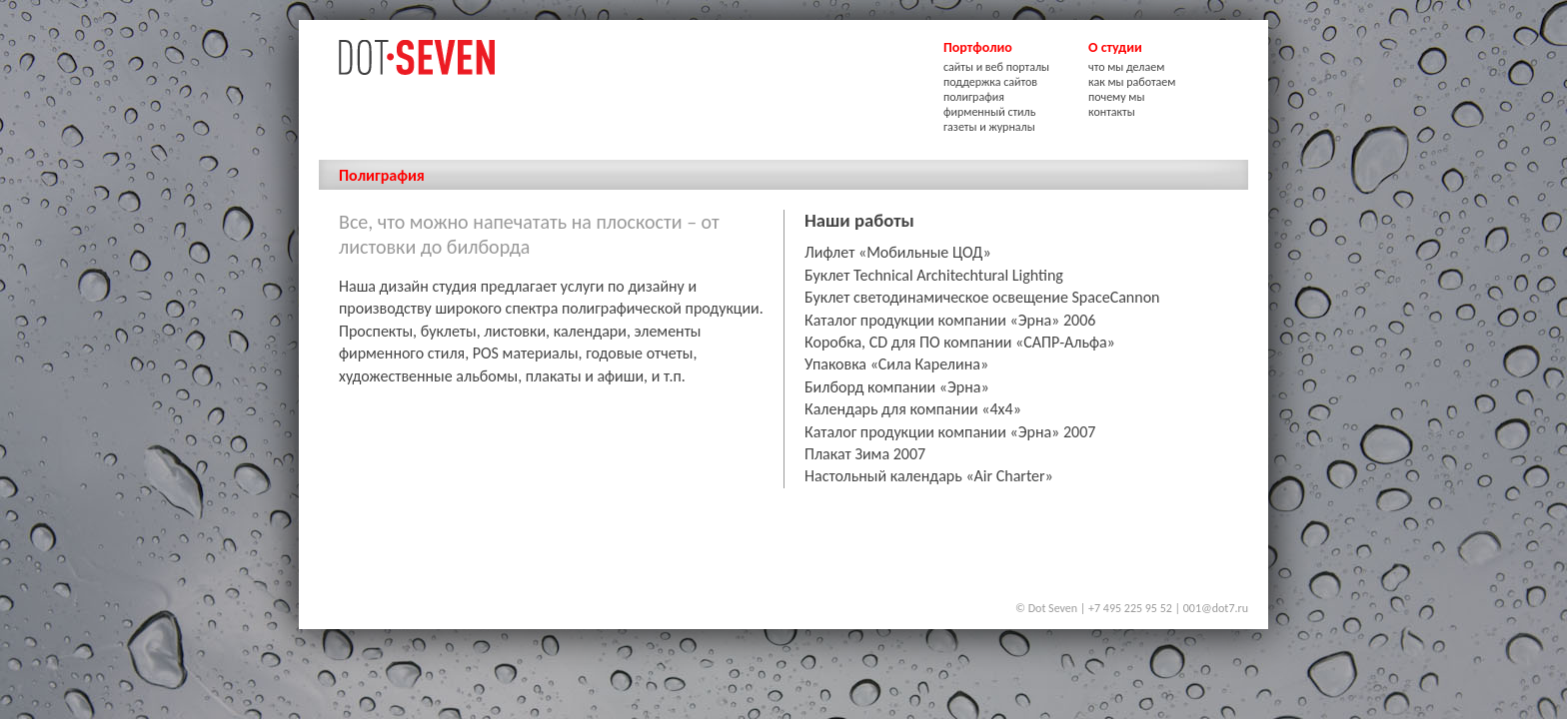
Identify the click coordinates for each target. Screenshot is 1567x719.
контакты (1111, 112)
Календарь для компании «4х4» (912, 408)
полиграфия (973, 97)
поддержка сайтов (990, 82)
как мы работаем (1131, 82)
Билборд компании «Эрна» (896, 386)
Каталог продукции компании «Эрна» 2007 (949, 431)
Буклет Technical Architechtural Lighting (933, 275)
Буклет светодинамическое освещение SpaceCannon (981, 297)
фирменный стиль (989, 112)
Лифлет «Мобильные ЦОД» (897, 252)
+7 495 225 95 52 (1130, 608)
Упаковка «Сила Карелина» (896, 364)
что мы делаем (1126, 67)
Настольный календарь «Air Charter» (928, 475)
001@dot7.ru (1215, 608)
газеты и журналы (989, 127)
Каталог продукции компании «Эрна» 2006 (949, 320)
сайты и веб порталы (996, 67)
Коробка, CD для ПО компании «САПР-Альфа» (959, 342)
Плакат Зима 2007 (864, 453)
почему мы (1116, 97)
